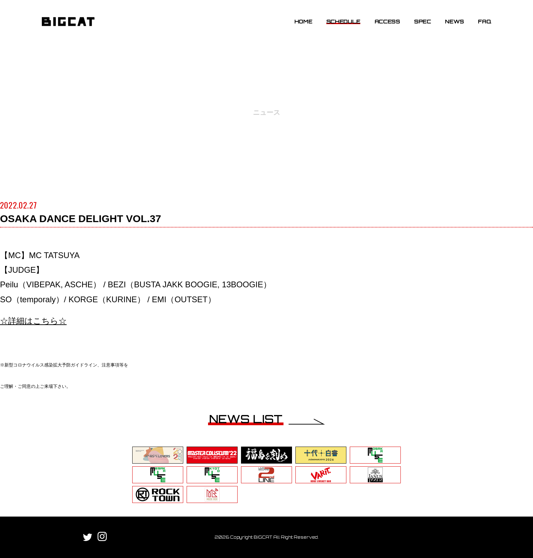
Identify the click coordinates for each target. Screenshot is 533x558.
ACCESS (387, 21)
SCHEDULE (343, 21)
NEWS (454, 21)
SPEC (422, 21)
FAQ (484, 21)
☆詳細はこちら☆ (33, 320)
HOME (303, 21)
